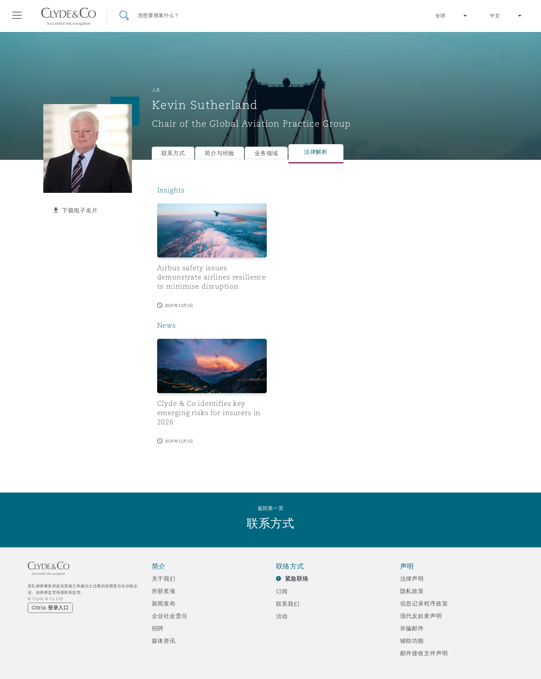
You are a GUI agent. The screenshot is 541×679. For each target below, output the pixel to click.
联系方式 (173, 153)
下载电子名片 (80, 210)
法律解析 (316, 152)
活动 (282, 616)
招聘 (158, 628)
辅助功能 (412, 640)
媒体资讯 (164, 640)
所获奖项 (164, 590)
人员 (156, 89)
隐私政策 (412, 590)
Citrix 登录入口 (50, 607)
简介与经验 (219, 153)
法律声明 (412, 578)
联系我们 (288, 603)
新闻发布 (164, 603)
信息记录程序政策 (424, 603)
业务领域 (266, 153)
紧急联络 (297, 578)
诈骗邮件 (412, 628)
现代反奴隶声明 (421, 615)
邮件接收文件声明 (424, 653)
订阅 (282, 591)
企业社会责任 (170, 615)
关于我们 (164, 578)
